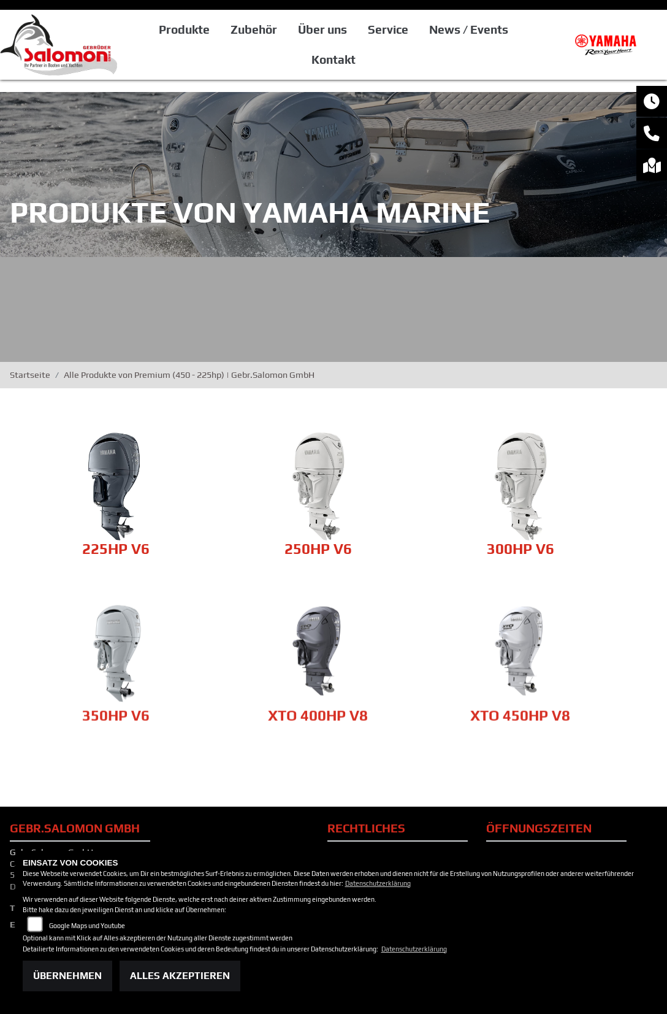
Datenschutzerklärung (378, 883)
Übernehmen (67, 975)
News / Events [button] (468, 29)
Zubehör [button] (254, 29)
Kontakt (333, 59)
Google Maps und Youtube (87, 925)
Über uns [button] (322, 29)
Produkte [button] (184, 29)
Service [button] (388, 29)
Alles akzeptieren (180, 975)
